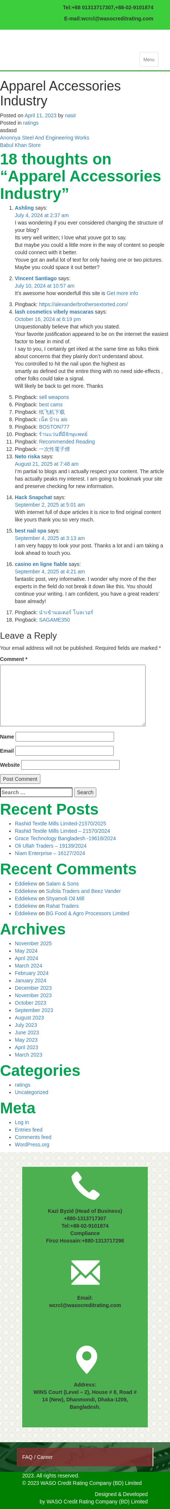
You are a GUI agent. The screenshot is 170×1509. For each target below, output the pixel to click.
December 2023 (33, 988)
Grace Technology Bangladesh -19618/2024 (65, 838)
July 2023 (26, 1025)
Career (45, 1457)
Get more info (122, 293)
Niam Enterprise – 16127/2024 (50, 853)
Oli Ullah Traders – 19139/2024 (51, 846)
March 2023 (28, 1055)
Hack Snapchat (33, 497)
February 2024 (32, 973)
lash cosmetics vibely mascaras (54, 312)
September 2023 (34, 1010)
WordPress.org (32, 1145)
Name (7, 737)
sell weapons (54, 397)
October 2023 (30, 1003)
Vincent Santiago (36, 278)
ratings (31, 123)
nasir (70, 115)
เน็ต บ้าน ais (53, 419)
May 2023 (26, 1040)
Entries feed (29, 1130)
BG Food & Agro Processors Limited (87, 913)
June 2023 (27, 1032)
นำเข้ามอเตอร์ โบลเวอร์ (66, 612)
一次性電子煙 (54, 449)
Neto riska (27, 456)
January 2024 (30, 980)
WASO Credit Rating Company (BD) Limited (97, 1502)
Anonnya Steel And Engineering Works (44, 138)
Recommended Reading (67, 442)
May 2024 (26, 951)
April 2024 (26, 958)
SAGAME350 (54, 620)
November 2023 (33, 995)
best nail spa (30, 531)
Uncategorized (31, 1092)
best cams (51, 404)
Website (10, 765)
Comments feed (33, 1137)
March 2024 (28, 966)
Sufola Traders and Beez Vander (83, 891)
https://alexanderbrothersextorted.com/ (83, 304)
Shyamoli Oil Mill (65, 898)
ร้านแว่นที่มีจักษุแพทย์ (63, 434)
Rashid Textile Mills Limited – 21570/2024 (62, 831)
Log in (22, 1122)
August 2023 (29, 1018)
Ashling (24, 208)
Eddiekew (26, 884)
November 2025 (33, 943)
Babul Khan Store (20, 145)
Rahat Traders (62, 906)
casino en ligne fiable (41, 564)
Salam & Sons (62, 884)
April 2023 (26, 1047)
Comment (13, 659)
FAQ (28, 1457)
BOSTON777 (54, 427)
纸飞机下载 (52, 412)
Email (7, 751)
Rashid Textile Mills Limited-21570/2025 (60, 823)
